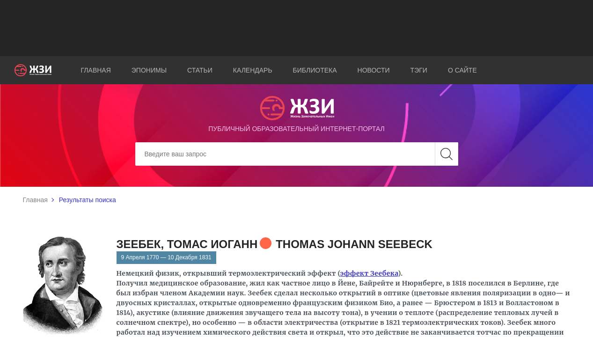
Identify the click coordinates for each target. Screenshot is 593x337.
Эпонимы (149, 70)
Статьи (199, 70)
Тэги (418, 70)
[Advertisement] (297, 28)
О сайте (462, 70)
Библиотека (315, 70)
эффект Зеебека (369, 273)
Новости (374, 70)
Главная (96, 70)
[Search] (296, 154)
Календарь (252, 70)
